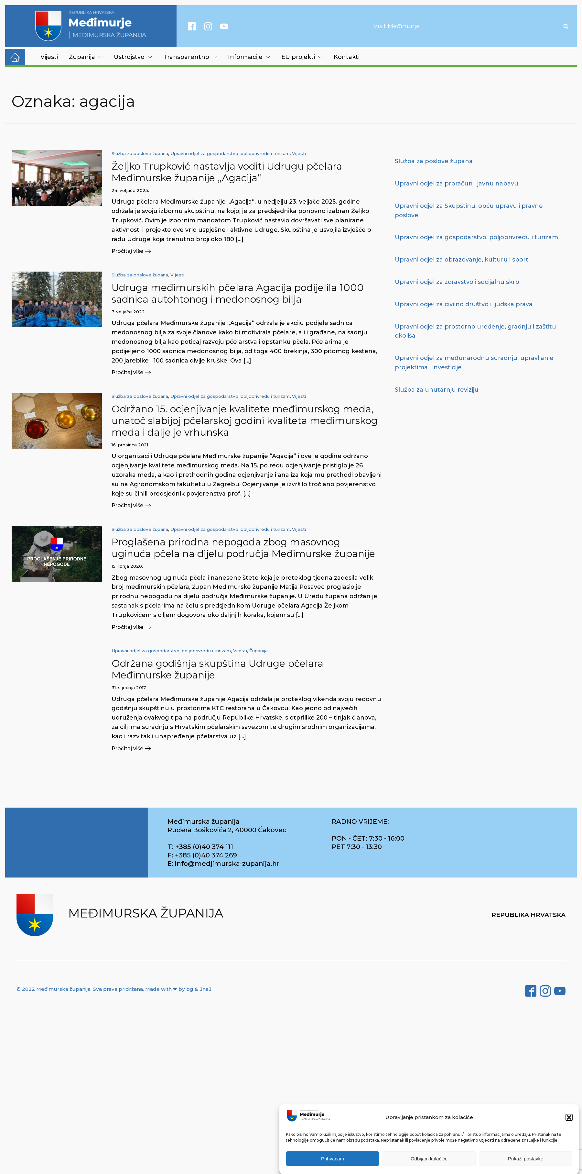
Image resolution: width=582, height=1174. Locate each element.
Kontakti (347, 57)
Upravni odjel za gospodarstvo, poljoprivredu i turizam (230, 153)
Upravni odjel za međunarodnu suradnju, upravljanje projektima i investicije (474, 362)
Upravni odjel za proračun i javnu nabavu (456, 183)
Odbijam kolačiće (429, 1158)
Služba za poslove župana (140, 153)
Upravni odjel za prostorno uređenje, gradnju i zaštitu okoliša (475, 331)
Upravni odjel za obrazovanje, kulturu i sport (461, 259)
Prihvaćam (332, 1158)
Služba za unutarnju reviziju (437, 389)
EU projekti (302, 57)
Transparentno (190, 57)
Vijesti (49, 57)
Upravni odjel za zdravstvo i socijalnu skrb (457, 281)
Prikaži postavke (525, 1158)
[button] (569, 1117)
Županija (86, 57)
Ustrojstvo (133, 57)
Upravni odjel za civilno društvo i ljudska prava (464, 304)
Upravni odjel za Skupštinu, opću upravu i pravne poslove (469, 210)
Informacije (249, 57)
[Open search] (565, 26)
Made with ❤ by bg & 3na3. (178, 989)
